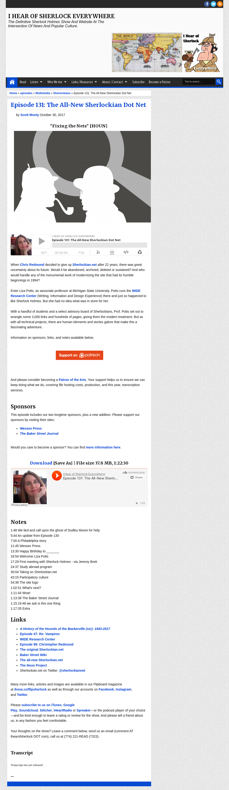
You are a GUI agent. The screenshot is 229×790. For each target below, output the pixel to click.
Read (23, 82)
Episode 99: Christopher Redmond (46, 644)
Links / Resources (82, 82)
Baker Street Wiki (33, 655)
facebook (207, 4)
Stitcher (46, 710)
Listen (34, 82)
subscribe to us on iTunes (41, 705)
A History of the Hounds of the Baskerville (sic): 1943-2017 (65, 629)
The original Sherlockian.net (41, 649)
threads (213, 4)
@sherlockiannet (72, 670)
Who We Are (54, 82)
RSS (220, 4)
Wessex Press (31, 428)
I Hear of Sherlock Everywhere (61, 16)
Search (219, 82)
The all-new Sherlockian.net (41, 660)
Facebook (106, 689)
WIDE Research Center (37, 639)
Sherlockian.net (85, 265)
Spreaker (84, 710)
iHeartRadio (63, 710)
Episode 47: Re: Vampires (40, 634)
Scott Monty (30, 115)
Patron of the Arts (72, 380)
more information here (103, 447)
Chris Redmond (32, 265)
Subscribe (138, 82)
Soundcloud (28, 710)
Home (12, 82)
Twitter (22, 695)
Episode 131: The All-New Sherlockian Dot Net (78, 105)
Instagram (123, 689)
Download (41, 463)
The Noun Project (33, 665)
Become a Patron (159, 82)
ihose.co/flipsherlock (30, 689)
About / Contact (112, 82)
